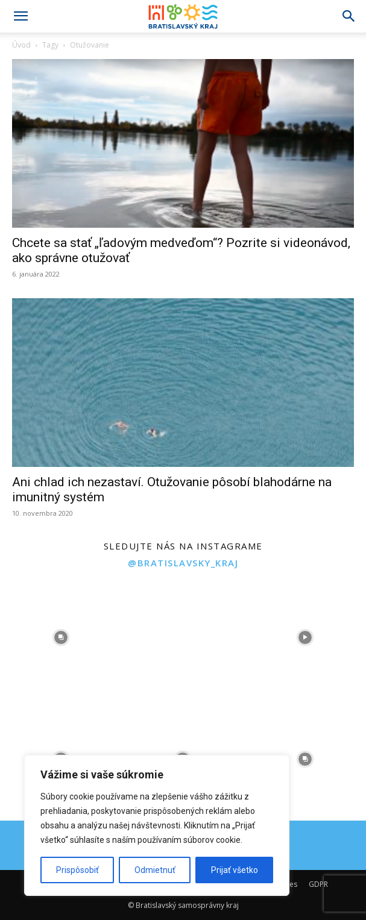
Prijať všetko (234, 870)
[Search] (349, 16)
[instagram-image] (61, 637)
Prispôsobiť (77, 870)
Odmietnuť (154, 870)
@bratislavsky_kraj (183, 563)
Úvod (21, 45)
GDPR (318, 884)
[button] (20, 16)
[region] (156, 825)
